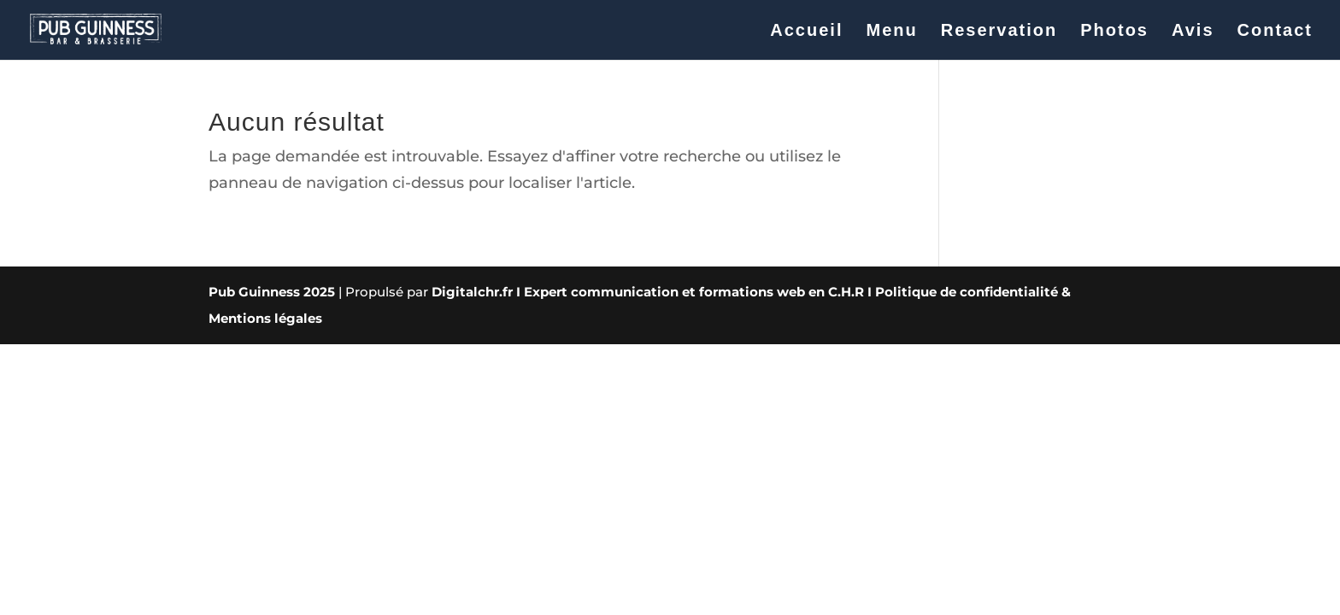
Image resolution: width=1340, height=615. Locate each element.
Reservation (999, 31)
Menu (891, 31)
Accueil (806, 31)
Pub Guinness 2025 (272, 292)
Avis (1193, 31)
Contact (1275, 31)
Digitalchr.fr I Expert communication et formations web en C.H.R (648, 292)
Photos (1114, 31)
